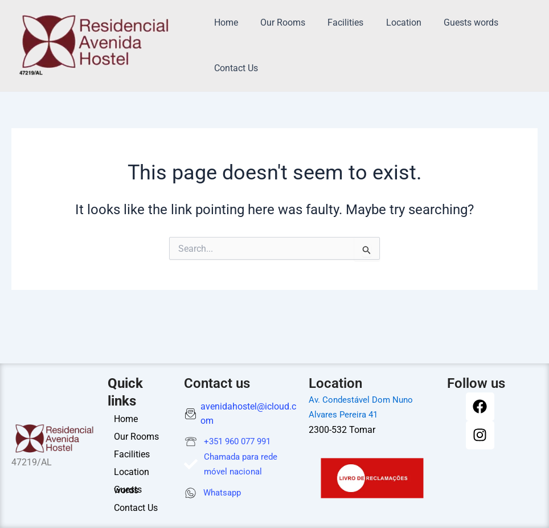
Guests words (452, 22)
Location (389, 22)
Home (224, 22)
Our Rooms (276, 22)
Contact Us (234, 68)
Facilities (335, 22)
